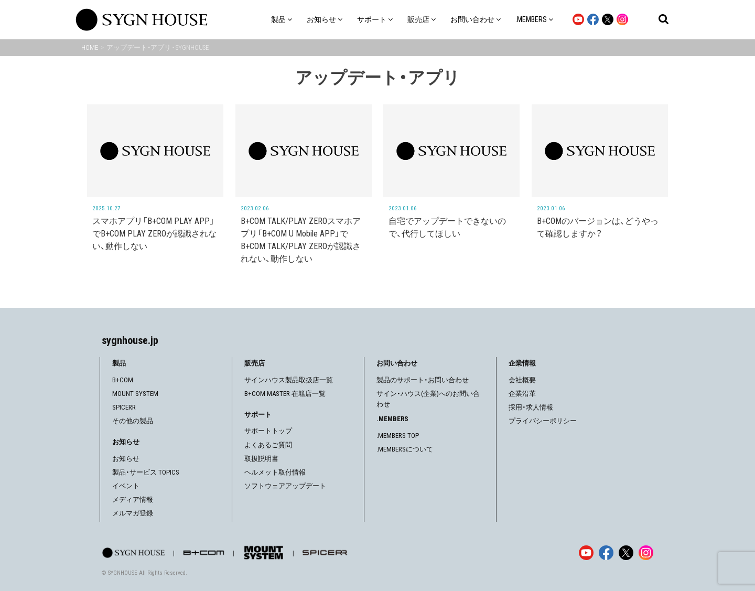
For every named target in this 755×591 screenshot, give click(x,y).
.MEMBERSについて (404, 449)
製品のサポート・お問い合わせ (422, 380)
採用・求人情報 (531, 407)
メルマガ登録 (132, 513)
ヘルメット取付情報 (275, 472)
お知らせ (125, 459)
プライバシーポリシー (543, 421)
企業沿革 (522, 393)
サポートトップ (268, 431)
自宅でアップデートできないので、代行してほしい (447, 227)
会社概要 (522, 380)
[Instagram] (646, 552)
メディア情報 (132, 499)
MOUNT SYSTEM (135, 393)
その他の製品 (132, 421)
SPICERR (124, 407)
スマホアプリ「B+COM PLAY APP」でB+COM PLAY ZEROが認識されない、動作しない (154, 233)
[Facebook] (606, 552)
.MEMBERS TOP (397, 435)
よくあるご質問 (268, 445)
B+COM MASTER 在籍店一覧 (285, 393)
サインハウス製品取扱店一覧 (288, 380)
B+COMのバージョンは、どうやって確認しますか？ (598, 227)
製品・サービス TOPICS (145, 472)
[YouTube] (586, 552)
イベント (125, 486)
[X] (626, 552)
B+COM (122, 380)
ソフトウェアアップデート (285, 486)
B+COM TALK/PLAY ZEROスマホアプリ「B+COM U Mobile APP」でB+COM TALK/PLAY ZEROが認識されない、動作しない (301, 240)
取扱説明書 (261, 459)
